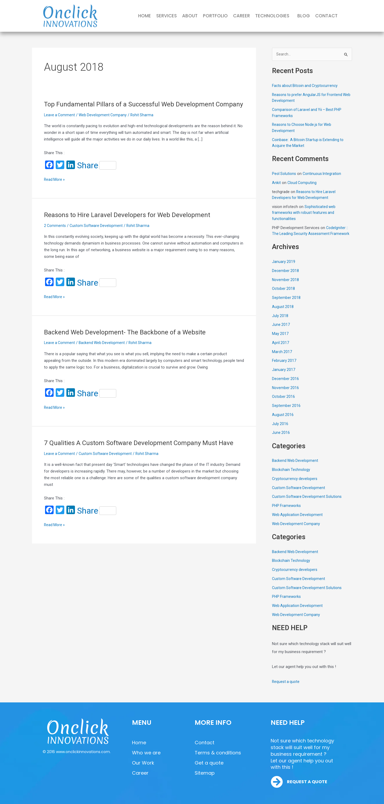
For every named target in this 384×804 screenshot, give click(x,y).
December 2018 (285, 277)
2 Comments (55, 234)
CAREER (241, 16)
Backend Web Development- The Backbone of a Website (129, 341)
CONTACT (326, 16)
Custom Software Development (98, 234)
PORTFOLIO (215, 16)
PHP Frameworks (287, 512)
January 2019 (283, 268)
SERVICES (166, 16)
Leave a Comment (60, 124)
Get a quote (209, 762)
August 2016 (283, 421)
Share (96, 174)
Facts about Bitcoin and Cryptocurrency (307, 86)
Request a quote (286, 688)
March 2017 (282, 358)
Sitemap (205, 773)
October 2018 (284, 295)
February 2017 (284, 367)
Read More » (55, 188)
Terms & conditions (218, 752)
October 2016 (284, 403)
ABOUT (190, 16)
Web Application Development (298, 521)
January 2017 (283, 376)
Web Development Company (105, 124)
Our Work (143, 762)
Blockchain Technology (292, 476)
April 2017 (280, 349)
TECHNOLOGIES (272, 16)
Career (140, 773)
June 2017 (281, 331)
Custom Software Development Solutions (308, 503)
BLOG (303, 16)
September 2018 (286, 304)
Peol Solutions (284, 174)
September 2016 (286, 412)
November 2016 (286, 394)
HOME (144, 16)
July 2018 (280, 322)
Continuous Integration (324, 174)
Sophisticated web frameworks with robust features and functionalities (305, 213)
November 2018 (286, 286)
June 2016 (281, 439)
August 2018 (283, 313)
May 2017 (280, 340)
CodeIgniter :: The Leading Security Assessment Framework (310, 234)
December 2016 (285, 385)
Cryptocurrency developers (295, 485)
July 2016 (280, 430)
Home (139, 742)
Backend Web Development (104, 351)
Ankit (276, 183)
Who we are (146, 752)
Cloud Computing (302, 183)
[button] (274, 16)
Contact (204, 742)
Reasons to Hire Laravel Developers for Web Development (131, 224)
